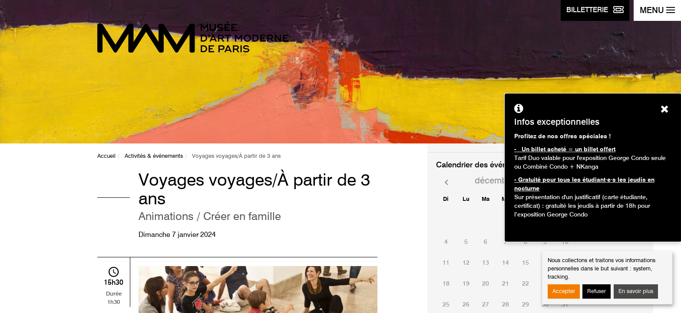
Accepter (563, 291)
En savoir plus (635, 291)
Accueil (106, 156)
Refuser (596, 291)
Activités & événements (154, 156)
